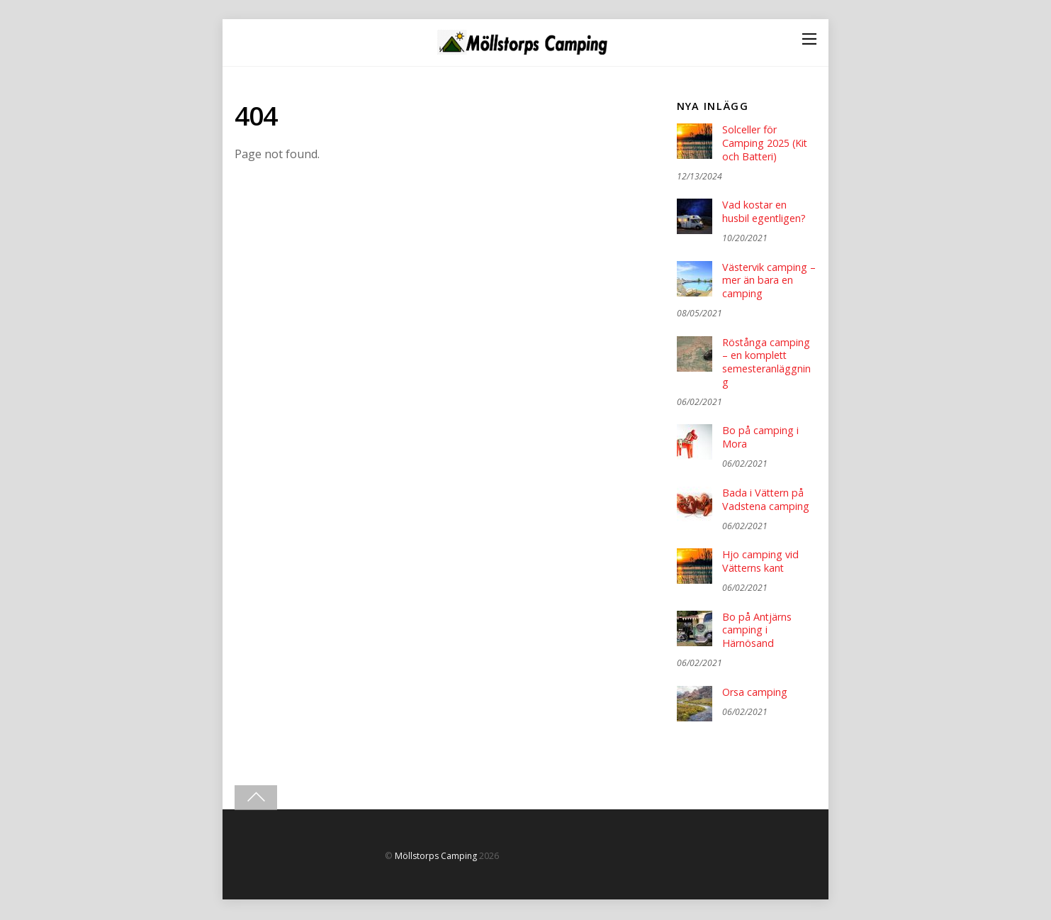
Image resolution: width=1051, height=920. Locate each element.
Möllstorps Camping (436, 857)
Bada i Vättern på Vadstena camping (766, 500)
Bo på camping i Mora (760, 439)
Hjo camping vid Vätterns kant (760, 563)
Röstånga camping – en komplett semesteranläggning (766, 363)
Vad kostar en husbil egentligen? (764, 212)
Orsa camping (754, 693)
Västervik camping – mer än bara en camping (765, 280)
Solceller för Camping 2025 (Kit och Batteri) (765, 142)
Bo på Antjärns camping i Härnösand (757, 631)
